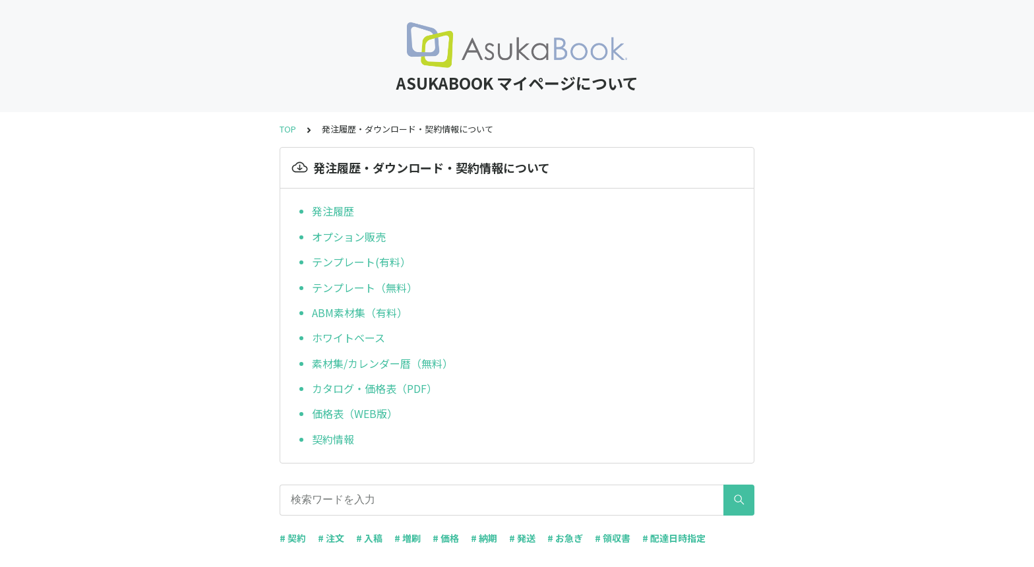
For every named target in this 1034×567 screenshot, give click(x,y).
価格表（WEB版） (355, 413)
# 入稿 (369, 538)
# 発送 (522, 538)
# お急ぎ (565, 538)
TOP (288, 129)
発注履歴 (333, 211)
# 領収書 (612, 538)
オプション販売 (349, 237)
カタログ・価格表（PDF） (374, 388)
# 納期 (484, 538)
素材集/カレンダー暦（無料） (382, 363)
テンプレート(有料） (361, 262)
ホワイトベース (348, 337)
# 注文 (331, 538)
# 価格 (446, 538)
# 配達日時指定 (674, 538)
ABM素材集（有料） (360, 312)
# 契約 (293, 538)
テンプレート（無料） (366, 287)
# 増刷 (407, 538)
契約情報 (333, 439)
